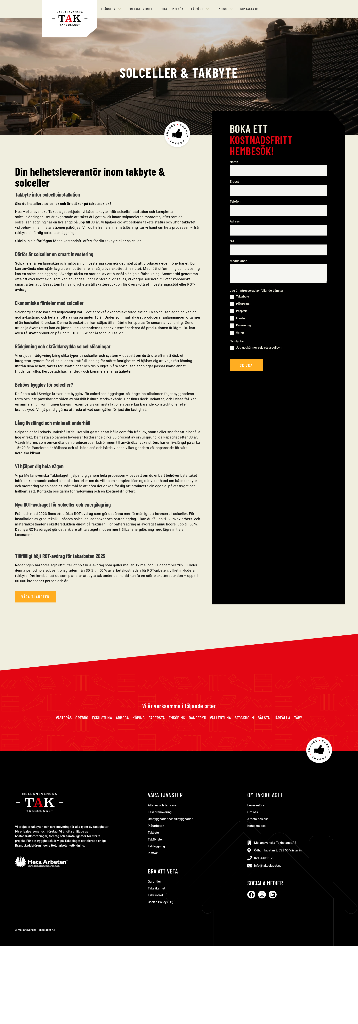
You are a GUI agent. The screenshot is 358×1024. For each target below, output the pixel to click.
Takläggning (156, 846)
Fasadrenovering (160, 812)
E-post (235, 181)
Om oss (252, 812)
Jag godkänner (258, 348)
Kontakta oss (256, 826)
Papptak (241, 311)
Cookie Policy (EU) (160, 902)
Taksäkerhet (156, 888)
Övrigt (240, 333)
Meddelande (238, 261)
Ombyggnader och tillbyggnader (170, 819)
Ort (232, 241)
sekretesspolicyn (269, 348)
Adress (235, 221)
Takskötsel (155, 895)
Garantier (154, 881)
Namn (235, 162)
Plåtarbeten (156, 826)
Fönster (241, 318)
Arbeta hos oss (257, 819)
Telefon (236, 201)
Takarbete (242, 297)
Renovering (243, 325)
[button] (111, 9)
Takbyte (153, 832)
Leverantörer (256, 805)
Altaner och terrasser (163, 805)
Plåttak (153, 853)
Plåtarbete (242, 304)
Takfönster (155, 839)
